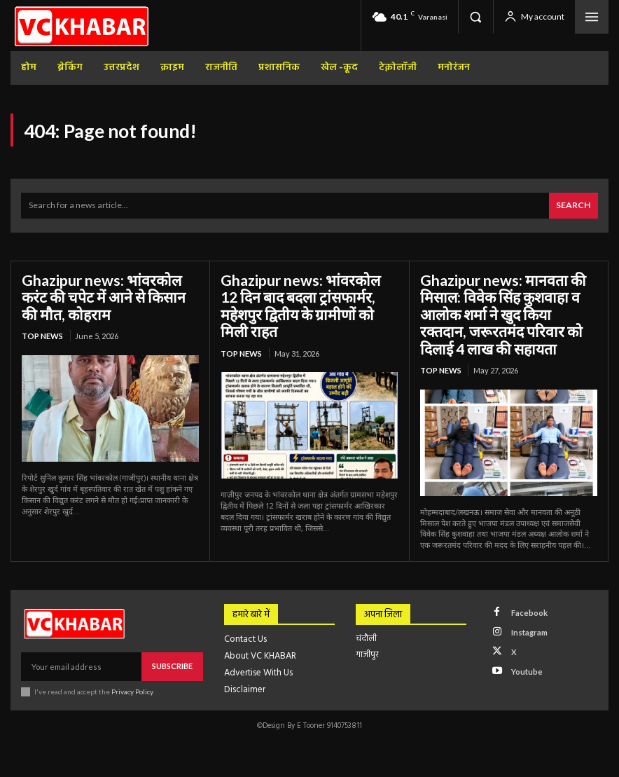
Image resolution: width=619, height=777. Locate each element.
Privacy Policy (132, 684)
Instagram (527, 624)
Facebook (527, 605)
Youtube (524, 661)
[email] (81, 660)
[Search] (574, 205)
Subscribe (172, 659)
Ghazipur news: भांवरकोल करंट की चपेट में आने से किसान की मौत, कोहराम (109, 294)
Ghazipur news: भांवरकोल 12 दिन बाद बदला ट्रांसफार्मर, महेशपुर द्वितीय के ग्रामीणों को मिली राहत (305, 294)
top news (42, 331)
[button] (475, 17)
